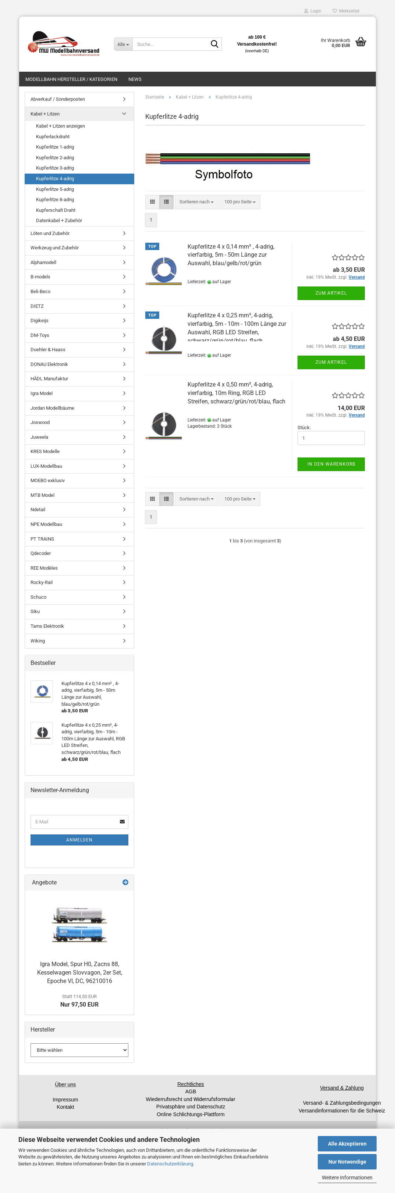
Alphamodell (43, 262)
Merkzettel (345, 11)
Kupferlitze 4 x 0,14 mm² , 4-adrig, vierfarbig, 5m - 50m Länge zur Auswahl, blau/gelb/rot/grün (231, 255)
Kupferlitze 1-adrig (55, 147)
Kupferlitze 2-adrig (55, 157)
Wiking (38, 641)
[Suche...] (123, 44)
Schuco (38, 597)
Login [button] (312, 11)
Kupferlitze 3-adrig (55, 168)
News (135, 79)
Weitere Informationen (347, 1177)
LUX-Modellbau (46, 466)
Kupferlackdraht (53, 136)
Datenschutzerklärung (170, 1164)
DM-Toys (40, 335)
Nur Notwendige (347, 1162)
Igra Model (42, 393)
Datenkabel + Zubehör (59, 220)
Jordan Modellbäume (52, 408)
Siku (35, 611)
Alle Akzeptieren (347, 1144)
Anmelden (79, 840)
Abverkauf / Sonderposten (58, 99)
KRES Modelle (45, 451)
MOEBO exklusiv (48, 480)
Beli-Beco (40, 291)
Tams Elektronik (47, 626)
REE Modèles (44, 568)
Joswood (40, 422)
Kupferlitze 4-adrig (55, 178)
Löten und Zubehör (50, 233)
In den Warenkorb (331, 464)
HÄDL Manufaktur (49, 378)
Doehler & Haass (48, 349)
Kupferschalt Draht (55, 210)
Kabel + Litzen (45, 114)
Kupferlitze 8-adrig (55, 199)
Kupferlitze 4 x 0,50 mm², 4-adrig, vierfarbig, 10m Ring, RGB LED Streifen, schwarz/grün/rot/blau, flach (236, 393)
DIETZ (37, 306)
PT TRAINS (42, 539)
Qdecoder (41, 553)
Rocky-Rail (42, 582)
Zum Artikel (331, 293)
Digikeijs (40, 320)
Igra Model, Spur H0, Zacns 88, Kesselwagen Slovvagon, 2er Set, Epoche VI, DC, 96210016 (79, 972)
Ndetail (38, 509)
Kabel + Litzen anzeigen (60, 126)
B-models (40, 276)
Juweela (39, 437)
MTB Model (42, 495)
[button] (152, 202)
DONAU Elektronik (49, 364)
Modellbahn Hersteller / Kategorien (71, 79)
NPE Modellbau (46, 524)
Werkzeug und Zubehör (55, 247)
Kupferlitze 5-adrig (55, 189)
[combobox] (196, 202)
